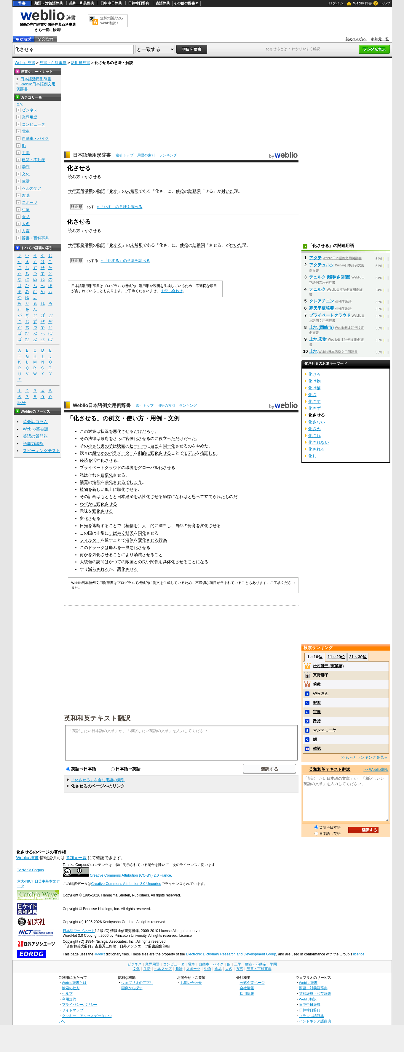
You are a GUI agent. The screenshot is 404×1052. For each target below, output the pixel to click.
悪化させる (123, 431)
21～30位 (358, 656)
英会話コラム (35, 421)
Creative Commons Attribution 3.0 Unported (126, 884)
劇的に (144, 453)
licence (359, 954)
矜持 (317, 721)
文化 (26, 174)
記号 (21, 403)
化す (113, 191)
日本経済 (125, 496)
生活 (26, 181)
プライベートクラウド (100, 467)
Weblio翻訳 (308, 999)
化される (316, 449)
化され (314, 435)
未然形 (132, 191)
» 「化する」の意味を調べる (125, 260)
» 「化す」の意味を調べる (120, 206)
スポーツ (29, 202)
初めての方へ (356, 39)
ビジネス (29, 110)
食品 (26, 216)
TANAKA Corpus (30, 870)
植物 (84, 489)
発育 (192, 525)
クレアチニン (321, 301)
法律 (92, 438)
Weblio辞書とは (74, 982)
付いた (227, 191)
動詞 (101, 191)
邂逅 (317, 702)
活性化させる (104, 460)
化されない (318, 442)
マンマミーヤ (324, 730)
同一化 (169, 445)
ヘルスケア (31, 188)
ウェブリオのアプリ (137, 982)
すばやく (117, 533)
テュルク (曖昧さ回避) (330, 277)
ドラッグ (96, 547)
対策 (92, 431)
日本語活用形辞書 (92, 155)
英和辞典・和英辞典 (315, 993)
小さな (94, 445)
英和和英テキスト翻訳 (97, 717)
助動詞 (194, 191)
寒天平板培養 (321, 308)
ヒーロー (138, 445)
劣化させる (115, 482)
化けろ (314, 374)
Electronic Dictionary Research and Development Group (231, 954)
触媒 (167, 496)
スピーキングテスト (41, 450)
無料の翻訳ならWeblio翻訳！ (111, 20)
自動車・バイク (35, 138)
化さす (314, 401)
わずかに (88, 504)
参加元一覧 (380, 39)
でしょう (133, 482)
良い (146, 561)
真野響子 (320, 675)
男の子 (106, 445)
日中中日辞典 (111, 3)
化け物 (314, 381)
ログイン (336, 3)
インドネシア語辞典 (315, 1021)
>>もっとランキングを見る (364, 757)
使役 (180, 191)
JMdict (99, 954)
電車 (26, 131)
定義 (317, 712)
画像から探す (132, 988)
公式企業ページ (252, 982)
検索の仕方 (71, 988)
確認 (317, 748)
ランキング (168, 155)
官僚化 (131, 438)
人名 (26, 224)
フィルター (90, 540)
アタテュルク (321, 264)
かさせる (92, 176)
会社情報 (247, 988)
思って (198, 496)
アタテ (315, 257)
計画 (92, 496)
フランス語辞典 (311, 1016)
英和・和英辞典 (81, 3)
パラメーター (121, 453)
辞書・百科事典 (52, 62)
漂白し (165, 525)
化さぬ (314, 428)
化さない (316, 421)
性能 (96, 482)
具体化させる (175, 561)
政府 (104, 438)
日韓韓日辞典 (138, 3)
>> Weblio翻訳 (375, 769)
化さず (314, 408)
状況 (104, 431)
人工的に (150, 525)
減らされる (98, 569)
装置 (84, 482)
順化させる (127, 489)
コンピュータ (33, 124)
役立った (167, 438)
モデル (189, 453)
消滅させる (144, 554)
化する (115, 245)
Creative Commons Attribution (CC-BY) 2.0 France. (131, 875)
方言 (26, 231)
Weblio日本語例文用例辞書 (102, 405)
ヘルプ (385, 3)
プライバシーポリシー (80, 1004)
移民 (129, 533)
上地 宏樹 (318, 339)
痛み (113, 547)
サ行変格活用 (80, 245)
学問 (26, 167)
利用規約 (69, 999)
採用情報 (247, 993)
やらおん (320, 693)
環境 (129, 467)
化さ (312, 394)
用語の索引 (146, 155)
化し (312, 456)
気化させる (102, 554)
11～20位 (336, 656)
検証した (208, 453)
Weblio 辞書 (362, 3)
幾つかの (100, 453)
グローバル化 (150, 467)
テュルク (317, 289)
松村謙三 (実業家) (328, 666)
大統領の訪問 (92, 561)
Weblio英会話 (35, 429)
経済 (84, 460)
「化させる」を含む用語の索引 (98, 780)
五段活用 (84, 191)
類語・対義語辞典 (48, 3)
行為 (163, 540)
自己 (154, 445)
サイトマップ (72, 1010)
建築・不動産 (33, 160)
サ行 (72, 191)
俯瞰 (317, 684)
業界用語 (29, 117)
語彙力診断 (33, 443)
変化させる (160, 453)
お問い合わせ (172, 291)
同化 (142, 533)
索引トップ (124, 155)
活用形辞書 (80, 62)
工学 (26, 152)
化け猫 (314, 387)
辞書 (21, 3)
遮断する (100, 525)
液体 (129, 540)
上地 (313, 351)
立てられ (212, 496)
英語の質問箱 (35, 436)
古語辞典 (163, 3)
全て (19, 104)
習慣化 (106, 475)
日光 (84, 525)
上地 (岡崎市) (321, 327)
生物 (26, 209)
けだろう (146, 431)
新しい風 (100, 489)
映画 (121, 445)
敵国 (129, 561)
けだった (187, 438)
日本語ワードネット (79, 931)
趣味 (26, 195)
